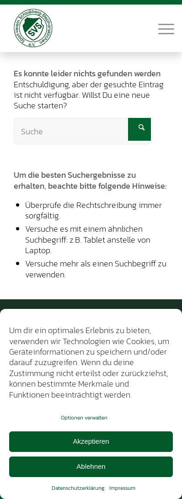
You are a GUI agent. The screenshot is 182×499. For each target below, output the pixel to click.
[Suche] (82, 131)
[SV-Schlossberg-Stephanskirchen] (76, 28)
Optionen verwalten (84, 418)
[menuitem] (161, 28)
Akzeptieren (91, 441)
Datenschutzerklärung (78, 488)
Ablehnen (90, 466)
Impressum (122, 488)
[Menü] (161, 28)
